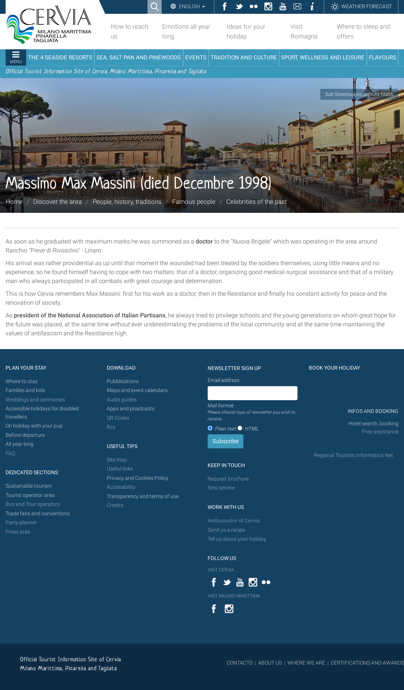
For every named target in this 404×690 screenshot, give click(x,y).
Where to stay (22, 381)
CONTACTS (239, 663)
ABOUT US (270, 663)
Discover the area (57, 201)
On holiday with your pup (34, 426)
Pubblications (123, 381)
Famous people (193, 201)
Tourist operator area (30, 495)
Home (14, 201)
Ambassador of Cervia (234, 521)
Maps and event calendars (137, 390)
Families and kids (25, 390)
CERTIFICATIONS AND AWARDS (367, 663)
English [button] (191, 6)
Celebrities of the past (256, 201)
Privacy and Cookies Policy (137, 478)
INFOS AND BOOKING (372, 411)
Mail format (253, 412)
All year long (20, 444)
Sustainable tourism (29, 486)
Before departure (25, 435)
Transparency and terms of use (142, 496)
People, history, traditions (127, 201)
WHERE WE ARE (306, 663)
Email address (223, 380)
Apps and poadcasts (131, 408)
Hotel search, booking (373, 423)
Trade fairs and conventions (38, 513)
